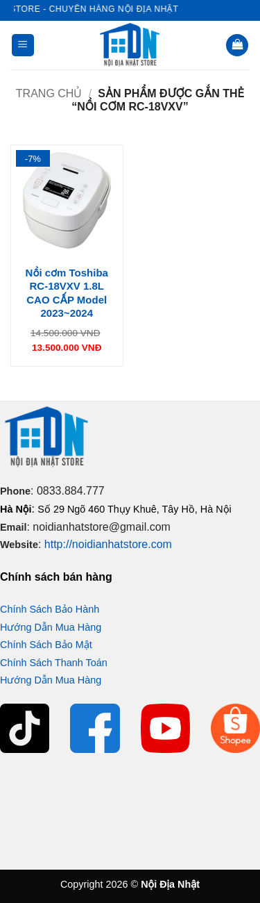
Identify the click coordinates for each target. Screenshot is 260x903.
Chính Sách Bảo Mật (46, 644)
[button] (23, 45)
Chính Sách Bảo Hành (49, 609)
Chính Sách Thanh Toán (53, 662)
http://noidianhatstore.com (108, 544)
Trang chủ (49, 93)
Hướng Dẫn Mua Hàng (50, 627)
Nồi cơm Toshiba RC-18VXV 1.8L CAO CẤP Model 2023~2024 (67, 293)
